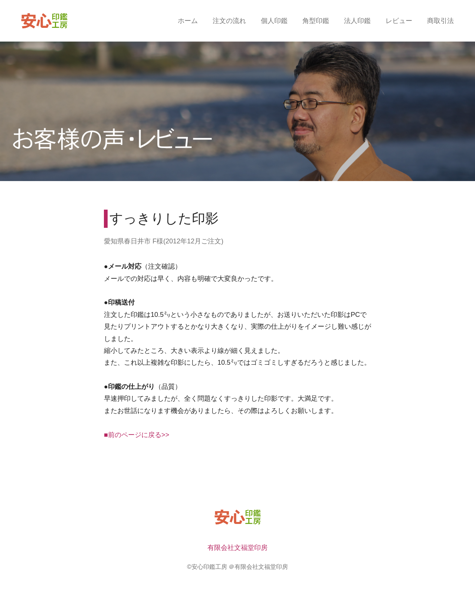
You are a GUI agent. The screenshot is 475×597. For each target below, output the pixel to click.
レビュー (399, 20)
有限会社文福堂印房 (237, 547)
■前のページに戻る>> (136, 435)
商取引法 (440, 20)
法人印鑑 (357, 20)
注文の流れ (229, 20)
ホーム (188, 20)
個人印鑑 (274, 20)
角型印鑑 (315, 20)
